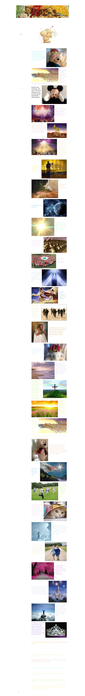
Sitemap (22, 692)
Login (66, 692)
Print (19, 692)
